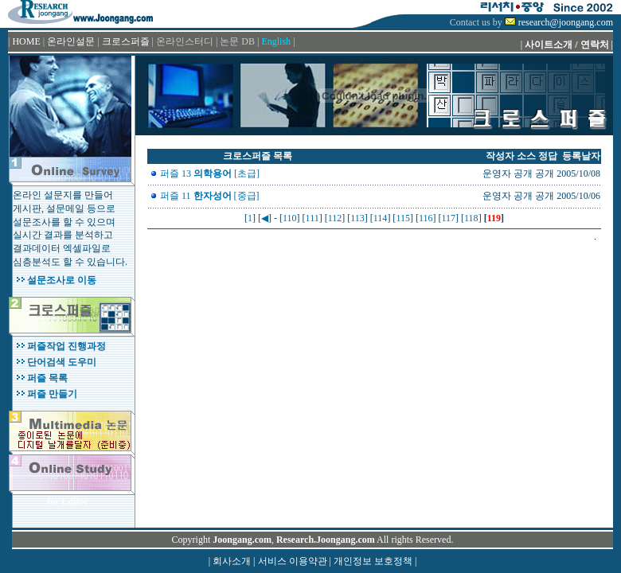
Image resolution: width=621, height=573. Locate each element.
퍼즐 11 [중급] (210, 195)
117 (449, 218)
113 (357, 218)
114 (380, 218)
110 (290, 218)
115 (403, 218)
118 (471, 218)
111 (312, 218)
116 (426, 218)
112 (335, 218)
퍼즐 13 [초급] (210, 173)
